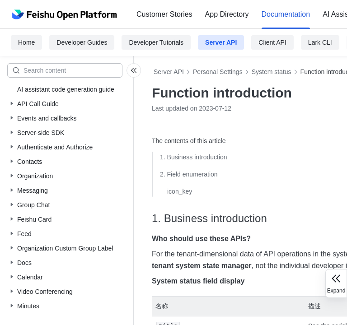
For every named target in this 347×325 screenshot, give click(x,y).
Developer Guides (81, 42)
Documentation (286, 14)
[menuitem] (164, 14)
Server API (221, 42)
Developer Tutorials (156, 42)
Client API (272, 42)
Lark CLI (320, 42)
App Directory (227, 14)
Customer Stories (164, 14)
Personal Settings (218, 71)
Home (26, 42)
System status (271, 71)
